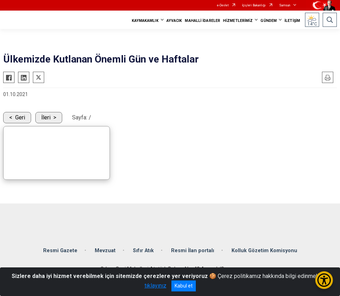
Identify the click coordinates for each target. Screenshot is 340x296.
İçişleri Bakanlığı (254, 5)
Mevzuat (105, 251)
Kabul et (184, 286)
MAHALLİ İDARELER (202, 20)
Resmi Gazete (60, 251)
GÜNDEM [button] (268, 20)
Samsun (284, 5)
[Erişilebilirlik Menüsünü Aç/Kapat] (324, 280)
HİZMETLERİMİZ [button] (238, 20)
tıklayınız (155, 285)
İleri (46, 117)
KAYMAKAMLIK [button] (145, 20)
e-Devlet (223, 5)
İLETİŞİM (292, 20)
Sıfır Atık (143, 251)
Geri (20, 117)
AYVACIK (174, 20)
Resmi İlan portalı (192, 251)
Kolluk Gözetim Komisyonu (264, 251)
